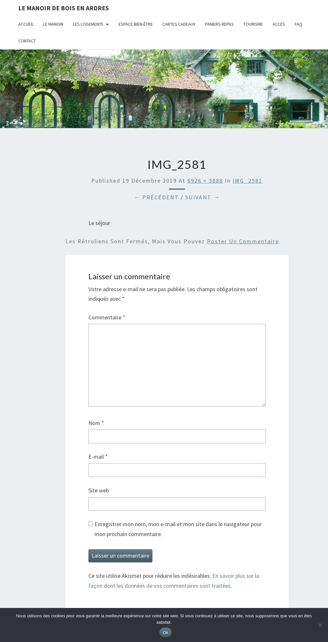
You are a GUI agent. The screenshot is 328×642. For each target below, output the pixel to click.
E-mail (98, 456)
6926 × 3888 (205, 180)
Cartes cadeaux (178, 24)
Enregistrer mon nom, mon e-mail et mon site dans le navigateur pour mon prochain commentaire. (178, 529)
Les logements (88, 24)
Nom (96, 423)
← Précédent (156, 197)
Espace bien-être (136, 24)
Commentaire (106, 317)
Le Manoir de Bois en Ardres (63, 8)
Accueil (26, 24)
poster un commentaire (243, 241)
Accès (279, 24)
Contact (27, 41)
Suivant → (202, 197)
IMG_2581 (247, 180)
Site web (98, 490)
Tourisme (253, 24)
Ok (165, 632)
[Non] (320, 625)
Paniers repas (219, 24)
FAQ (298, 24)
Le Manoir (53, 24)
